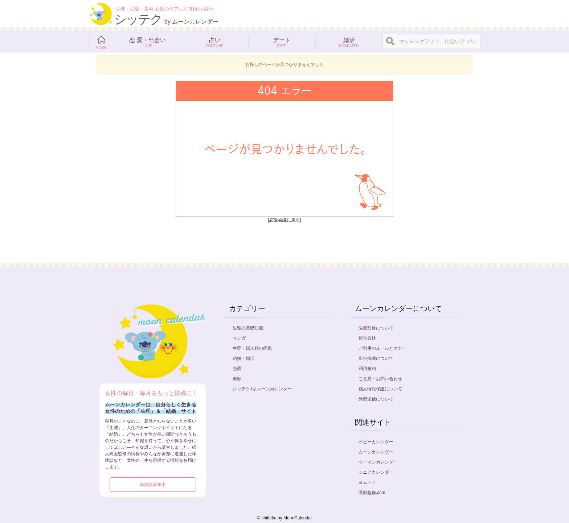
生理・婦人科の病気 (252, 348)
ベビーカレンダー (376, 441)
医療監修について (376, 328)
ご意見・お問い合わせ (380, 378)
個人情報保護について (380, 388)
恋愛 (237, 368)
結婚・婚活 (243, 358)
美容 (237, 378)
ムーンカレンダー (376, 451)
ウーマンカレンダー (378, 462)
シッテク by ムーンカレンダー (262, 388)
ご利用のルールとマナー (382, 348)
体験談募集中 (153, 484)
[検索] (390, 41)
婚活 (349, 41)
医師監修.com (372, 492)
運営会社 (367, 338)
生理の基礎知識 (248, 328)
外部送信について (376, 399)
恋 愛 (147, 41)
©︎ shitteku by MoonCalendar (284, 517)
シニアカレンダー (376, 472)
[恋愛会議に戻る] (284, 220)
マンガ (239, 338)
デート (282, 41)
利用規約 (367, 368)
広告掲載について (376, 358)
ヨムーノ (367, 482)
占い (215, 41)
